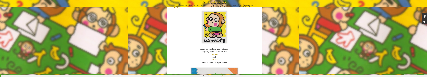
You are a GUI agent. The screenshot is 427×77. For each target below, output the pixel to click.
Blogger (224, 75)
